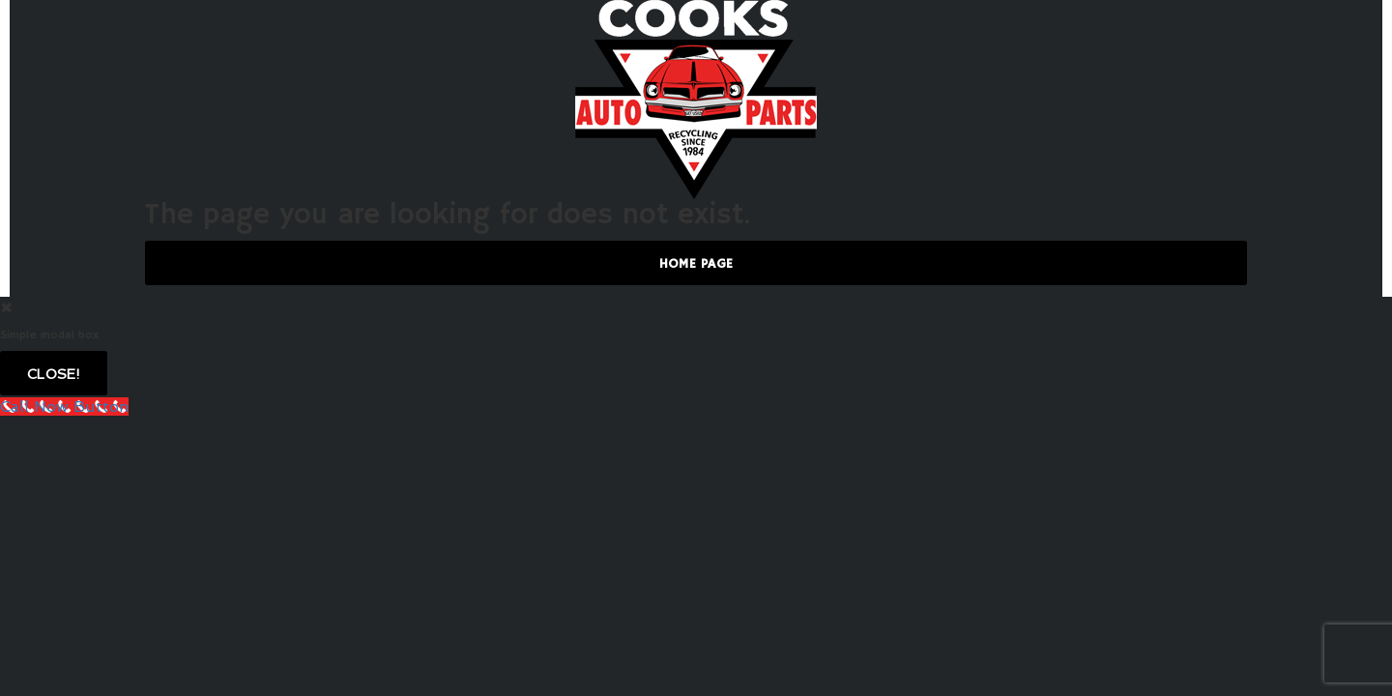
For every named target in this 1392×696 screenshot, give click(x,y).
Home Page (696, 264)
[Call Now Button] (64, 406)
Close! (53, 374)
